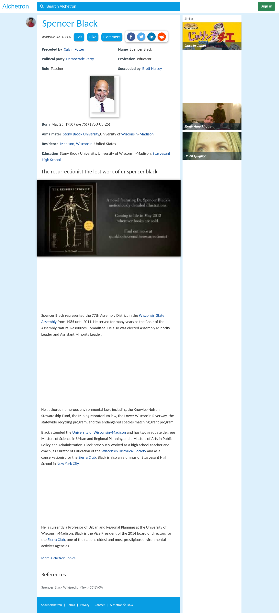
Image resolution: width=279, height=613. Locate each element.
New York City (68, 463)
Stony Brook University (81, 134)
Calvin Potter (74, 49)
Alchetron (15, 6)
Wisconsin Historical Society (123, 451)
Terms (71, 605)
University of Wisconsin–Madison (99, 432)
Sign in (266, 6)
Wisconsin (129, 134)
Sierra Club (87, 457)
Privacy (84, 605)
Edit (79, 37)
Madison (147, 134)
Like (92, 37)
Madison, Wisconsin (76, 143)
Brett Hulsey (152, 68)
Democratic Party (80, 58)
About (51, 605)
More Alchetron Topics (58, 558)
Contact (100, 605)
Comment (111, 37)
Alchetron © (121, 605)
